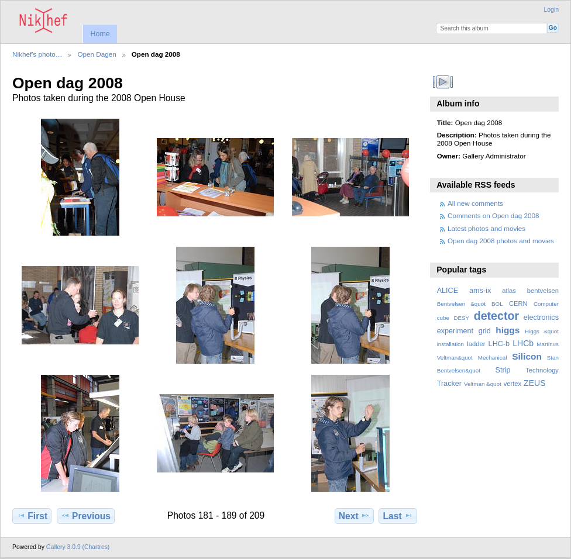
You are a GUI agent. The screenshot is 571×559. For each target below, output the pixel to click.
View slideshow (443, 82)
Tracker (449, 383)
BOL (497, 304)
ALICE (448, 291)
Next (354, 515)
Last (398, 515)
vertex (513, 383)
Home (99, 34)
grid (485, 331)
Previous (86, 515)
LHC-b (499, 344)
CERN (518, 303)
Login (551, 9)
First (31, 515)
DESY (461, 318)
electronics (541, 317)
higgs (508, 330)
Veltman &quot (482, 384)
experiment (455, 331)
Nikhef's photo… (37, 54)
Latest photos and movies (486, 228)
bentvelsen (543, 290)
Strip (503, 370)
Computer (546, 304)
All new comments (475, 203)
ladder (476, 343)
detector (497, 315)
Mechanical (492, 357)
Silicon (527, 356)
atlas (509, 290)
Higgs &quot (542, 331)
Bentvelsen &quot (461, 304)
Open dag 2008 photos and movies (501, 240)
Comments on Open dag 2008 (493, 215)
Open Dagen (96, 54)
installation (450, 344)
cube (443, 318)
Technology (542, 370)
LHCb (523, 343)
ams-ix (480, 291)
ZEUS (534, 383)
